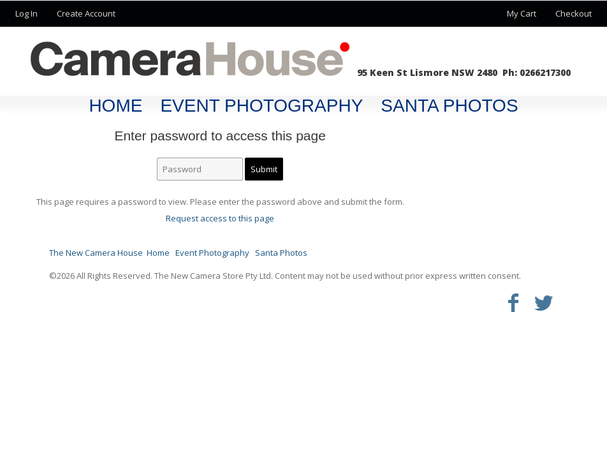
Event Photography (261, 105)
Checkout (573, 13)
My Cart (522, 13)
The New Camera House (96, 252)
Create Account (86, 13)
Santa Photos (449, 105)
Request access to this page (220, 218)
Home (115, 105)
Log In (26, 13)
